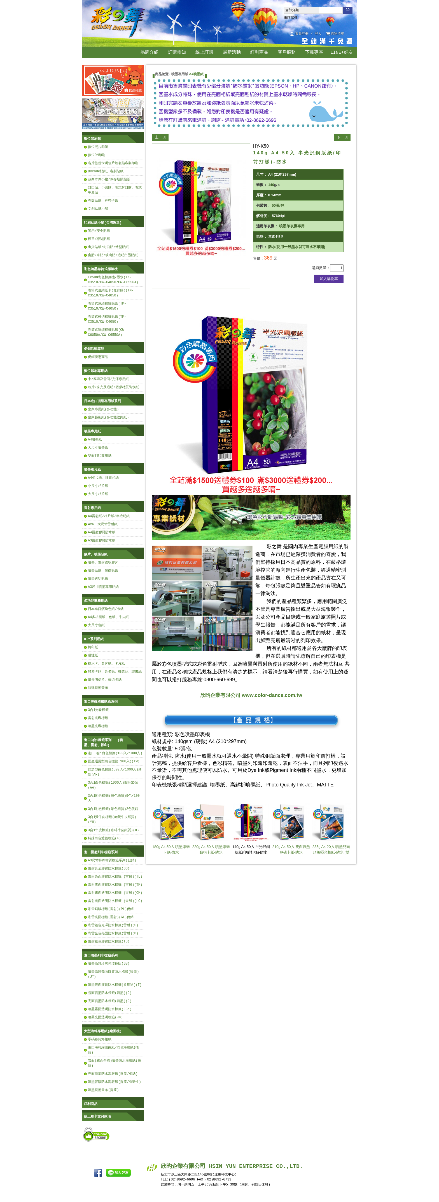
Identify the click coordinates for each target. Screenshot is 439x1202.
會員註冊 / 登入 (308, 34)
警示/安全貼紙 (99, 230)
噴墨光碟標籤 (98, 726)
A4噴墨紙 (95, 439)
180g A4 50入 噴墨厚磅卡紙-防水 (171, 828)
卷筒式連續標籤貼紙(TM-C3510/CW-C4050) (107, 306)
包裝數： (263, 205)
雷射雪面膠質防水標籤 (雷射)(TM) (115, 884)
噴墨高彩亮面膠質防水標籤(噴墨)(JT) (113, 974)
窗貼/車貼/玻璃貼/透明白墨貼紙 (113, 255)
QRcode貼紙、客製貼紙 (105, 171)
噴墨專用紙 (92, 431)
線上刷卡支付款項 (97, 1116)
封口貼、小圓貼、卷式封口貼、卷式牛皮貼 (115, 190)
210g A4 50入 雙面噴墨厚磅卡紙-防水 (291, 828)
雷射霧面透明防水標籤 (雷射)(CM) (115, 892)
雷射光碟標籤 (98, 718)
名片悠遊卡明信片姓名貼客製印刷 (113, 163)
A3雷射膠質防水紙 (101, 540)
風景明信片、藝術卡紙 (105, 679)
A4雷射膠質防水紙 (101, 532)
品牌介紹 (149, 53)
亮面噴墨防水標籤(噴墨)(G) (110, 1001)
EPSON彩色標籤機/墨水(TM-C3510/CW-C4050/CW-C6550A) (113, 280)
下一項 (342, 137)
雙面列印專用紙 (99, 455)
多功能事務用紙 (96, 600)
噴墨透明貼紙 (98, 578)
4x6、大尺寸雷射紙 (103, 524)
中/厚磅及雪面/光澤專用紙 (108, 379)
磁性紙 (93, 655)
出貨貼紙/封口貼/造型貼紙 (108, 247)
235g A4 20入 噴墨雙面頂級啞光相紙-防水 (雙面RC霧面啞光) (331, 831)
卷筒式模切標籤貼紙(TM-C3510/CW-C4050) (107, 319)
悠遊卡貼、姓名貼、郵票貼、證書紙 (115, 671)
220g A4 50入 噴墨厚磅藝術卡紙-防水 (211, 828)
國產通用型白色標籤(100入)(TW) (114, 761)
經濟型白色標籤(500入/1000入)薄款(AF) (115, 772)
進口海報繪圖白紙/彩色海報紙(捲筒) (113, 1050)
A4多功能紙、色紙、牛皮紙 (108, 617)
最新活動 (232, 53)
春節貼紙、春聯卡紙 (103, 200)
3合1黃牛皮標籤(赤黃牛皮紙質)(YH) (112, 819)
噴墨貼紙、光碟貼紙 (103, 570)
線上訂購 (204, 53)
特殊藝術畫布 (98, 687)
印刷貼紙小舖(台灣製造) (103, 222)
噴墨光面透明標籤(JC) (105, 1017)
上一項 (160, 137)
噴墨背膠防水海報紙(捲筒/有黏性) (114, 1082)
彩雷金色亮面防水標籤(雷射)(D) (113, 933)
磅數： (261, 185)
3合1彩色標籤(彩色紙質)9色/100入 (114, 798)
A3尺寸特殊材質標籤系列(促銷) (112, 860)
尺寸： (261, 174)
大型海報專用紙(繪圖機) (103, 1031)
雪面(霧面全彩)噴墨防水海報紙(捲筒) (114, 1063)
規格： (261, 236)
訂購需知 (177, 53)
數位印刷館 (92, 138)
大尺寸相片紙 (98, 494)
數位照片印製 (98, 147)
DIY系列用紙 (94, 639)
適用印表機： (267, 226)
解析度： (263, 216)
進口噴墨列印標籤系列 (101, 955)
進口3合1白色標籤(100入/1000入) (115, 753)
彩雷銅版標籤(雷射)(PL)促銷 (111, 909)
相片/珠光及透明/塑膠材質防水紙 (113, 387)
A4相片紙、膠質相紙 (103, 477)
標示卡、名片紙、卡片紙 (106, 663)
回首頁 (350, 34)
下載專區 (314, 53)
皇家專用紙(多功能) (103, 409)
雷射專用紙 (92, 508)
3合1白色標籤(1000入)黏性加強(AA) (113, 785)
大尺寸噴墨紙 (98, 447)
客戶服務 (287, 53)
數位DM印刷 (96, 155)
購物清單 (337, 34)
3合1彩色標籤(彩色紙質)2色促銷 (113, 809)
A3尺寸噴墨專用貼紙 (103, 586)
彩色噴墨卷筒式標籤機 (101, 269)
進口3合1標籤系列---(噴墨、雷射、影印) (103, 743)
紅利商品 (259, 53)
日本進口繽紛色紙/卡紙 (105, 609)
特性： (261, 247)
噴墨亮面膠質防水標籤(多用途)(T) (115, 984)
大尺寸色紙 (96, 625)
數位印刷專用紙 (96, 371)
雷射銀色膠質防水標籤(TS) (109, 941)
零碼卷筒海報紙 (99, 1039)
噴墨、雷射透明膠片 (103, 562)
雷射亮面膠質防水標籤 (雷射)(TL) (115, 876)
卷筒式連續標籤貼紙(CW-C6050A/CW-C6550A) (107, 332)
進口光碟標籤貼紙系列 (101, 701)
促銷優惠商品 (98, 357)
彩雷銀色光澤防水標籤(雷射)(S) (113, 925)
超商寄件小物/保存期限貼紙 (109, 179)
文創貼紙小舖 (98, 208)
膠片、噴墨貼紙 (96, 554)
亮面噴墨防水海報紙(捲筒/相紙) (113, 1073)
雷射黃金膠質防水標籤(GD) (109, 868)
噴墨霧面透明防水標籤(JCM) (110, 1009)
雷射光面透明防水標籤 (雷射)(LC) (115, 901)
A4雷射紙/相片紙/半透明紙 (109, 516)
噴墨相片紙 (92, 469)
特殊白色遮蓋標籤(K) (104, 838)
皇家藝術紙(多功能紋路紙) (108, 417)
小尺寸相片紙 (98, 486)
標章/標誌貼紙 (99, 239)
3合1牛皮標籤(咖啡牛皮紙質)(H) (113, 830)
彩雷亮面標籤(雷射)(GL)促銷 (111, 917)
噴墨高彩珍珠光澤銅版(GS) (109, 963)
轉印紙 (93, 647)
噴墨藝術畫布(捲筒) (103, 1090)
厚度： (261, 195)
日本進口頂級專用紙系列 (102, 401)
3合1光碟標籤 (98, 710)
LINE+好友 (341, 53)
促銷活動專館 (94, 349)
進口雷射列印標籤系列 (101, 852)
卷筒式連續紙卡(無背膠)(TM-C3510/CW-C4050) (111, 293)
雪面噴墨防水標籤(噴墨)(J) (110, 993)
